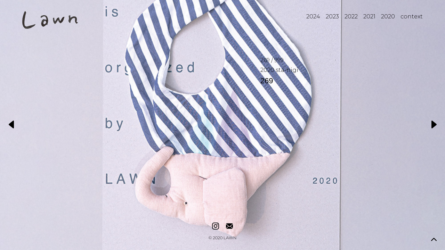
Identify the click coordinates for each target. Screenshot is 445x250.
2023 (332, 16)
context (411, 16)
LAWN (230, 238)
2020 (388, 16)
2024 (313, 16)
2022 (351, 16)
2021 (369, 16)
